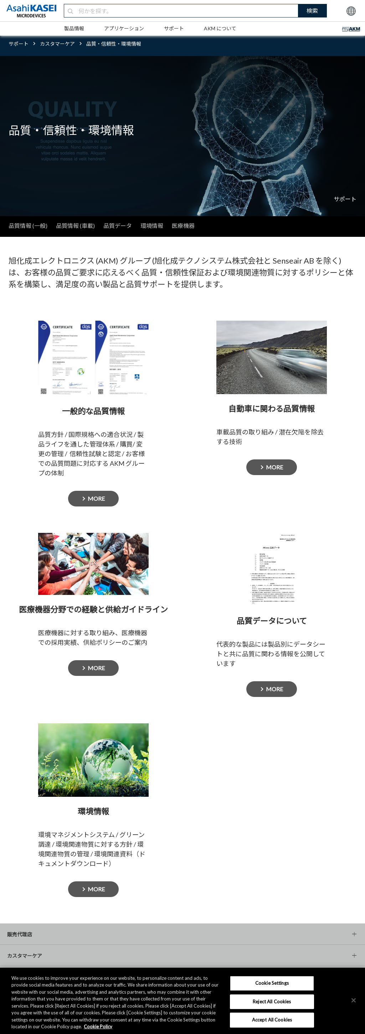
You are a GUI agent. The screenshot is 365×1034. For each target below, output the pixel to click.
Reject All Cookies (272, 1001)
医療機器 (183, 225)
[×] (353, 1000)
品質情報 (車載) (75, 225)
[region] (182, 1001)
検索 (312, 10)
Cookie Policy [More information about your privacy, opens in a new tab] (98, 1026)
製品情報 (74, 28)
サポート (174, 28)
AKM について (220, 28)
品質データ (117, 225)
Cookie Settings (272, 983)
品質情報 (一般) (28, 225)
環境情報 (151, 225)
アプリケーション (124, 28)
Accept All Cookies (272, 1020)
